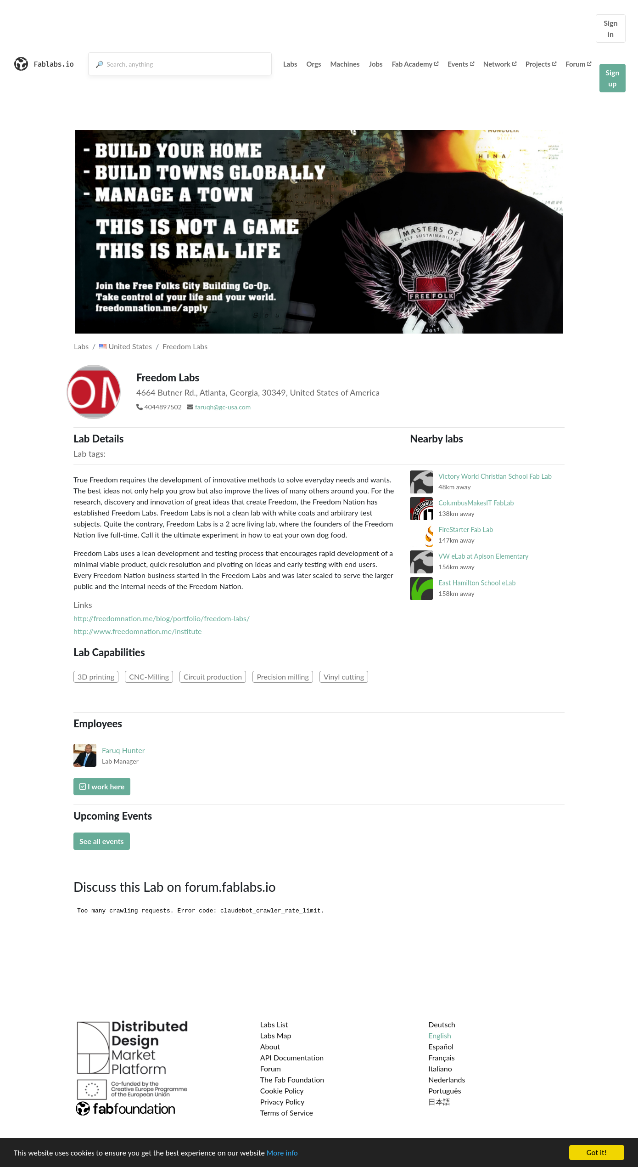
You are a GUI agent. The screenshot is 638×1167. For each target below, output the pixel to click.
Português (444, 1090)
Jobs (376, 64)
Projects (541, 64)
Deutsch (441, 1024)
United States (125, 346)
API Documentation (292, 1057)
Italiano (440, 1068)
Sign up (612, 78)
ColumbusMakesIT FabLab (476, 503)
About (270, 1046)
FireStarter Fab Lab (465, 529)
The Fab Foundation (292, 1079)
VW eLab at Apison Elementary (483, 556)
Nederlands (446, 1079)
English (439, 1035)
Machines (345, 64)
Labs (290, 64)
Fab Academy (415, 64)
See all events (101, 841)
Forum (578, 64)
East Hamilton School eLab (476, 583)
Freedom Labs (184, 346)
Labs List (274, 1024)
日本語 (439, 1101)
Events (461, 64)
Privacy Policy (282, 1101)
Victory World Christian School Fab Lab (495, 476)
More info (282, 1153)
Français (441, 1057)
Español (440, 1046)
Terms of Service (286, 1112)
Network (499, 64)
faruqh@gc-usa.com (223, 407)
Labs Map (275, 1035)
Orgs (314, 64)
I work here (101, 786)
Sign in (610, 28)
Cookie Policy (282, 1090)
